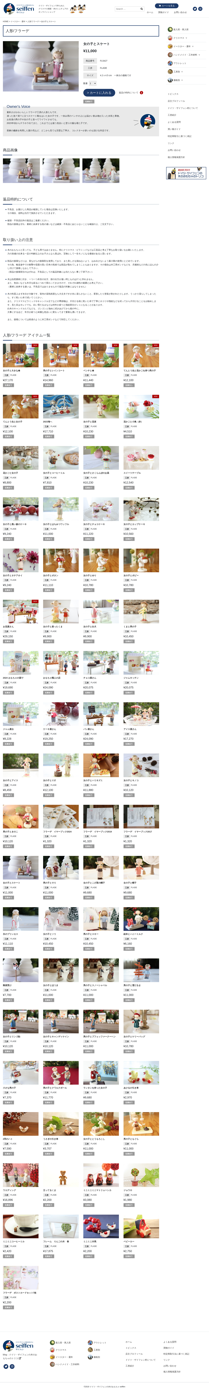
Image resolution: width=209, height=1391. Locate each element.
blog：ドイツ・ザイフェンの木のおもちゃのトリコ (20, 1356)
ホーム (150, 12)
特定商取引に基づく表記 (179, 136)
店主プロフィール (176, 101)
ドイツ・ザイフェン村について (183, 108)
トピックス (173, 94)
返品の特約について (128, 92)
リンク (171, 143)
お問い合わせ (180, 12)
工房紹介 (172, 115)
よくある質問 (174, 122)
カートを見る (168, 5)
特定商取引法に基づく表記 (176, 1354)
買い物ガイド (174, 129)
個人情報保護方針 (176, 157)
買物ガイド (163, 12)
